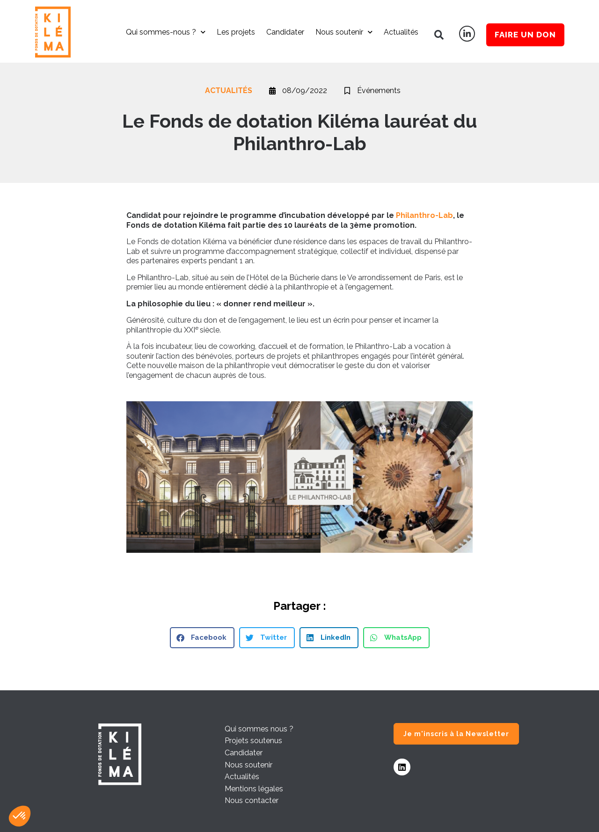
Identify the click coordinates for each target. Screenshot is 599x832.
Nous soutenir (344, 32)
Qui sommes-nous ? (165, 32)
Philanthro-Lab (424, 215)
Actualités (401, 32)
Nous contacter (251, 800)
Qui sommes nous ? (259, 728)
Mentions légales (254, 788)
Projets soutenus (253, 740)
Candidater (285, 32)
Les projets (236, 32)
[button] (438, 34)
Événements (379, 90)
